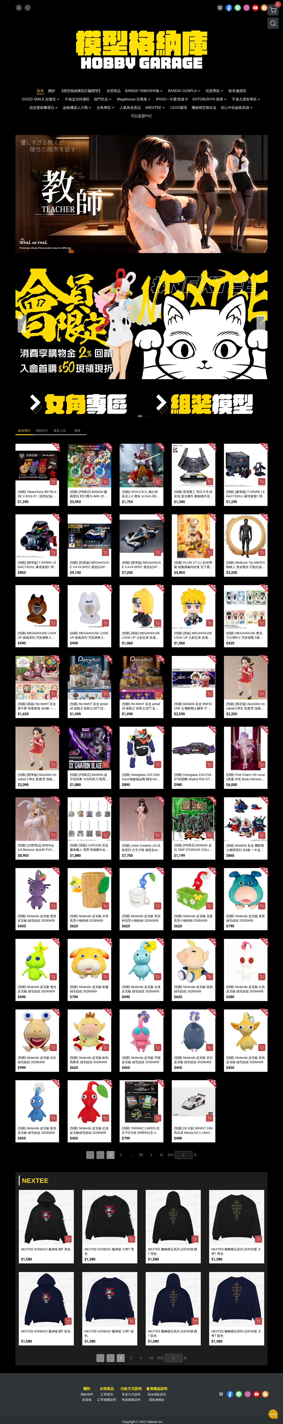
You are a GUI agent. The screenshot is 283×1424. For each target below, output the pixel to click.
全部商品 (107, 1389)
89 (141, 1155)
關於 (86, 1389)
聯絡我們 (87, 1394)
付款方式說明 (131, 1389)
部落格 (87, 1399)
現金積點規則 (156, 1394)
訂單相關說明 (107, 1399)
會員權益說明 (156, 1389)
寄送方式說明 (131, 1394)
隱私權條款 (156, 1399)
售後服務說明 (131, 1399)
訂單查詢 (107, 1394)
